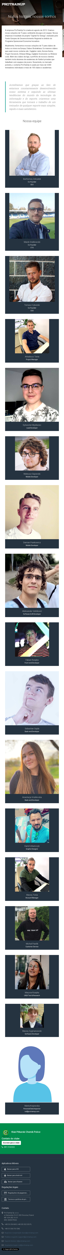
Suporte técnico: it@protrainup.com (17, 1241)
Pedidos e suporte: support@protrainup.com (20, 1237)
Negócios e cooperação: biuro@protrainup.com (21, 1233)
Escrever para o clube (11, 1143)
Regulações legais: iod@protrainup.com (19, 1245)
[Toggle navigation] (59, 5)
